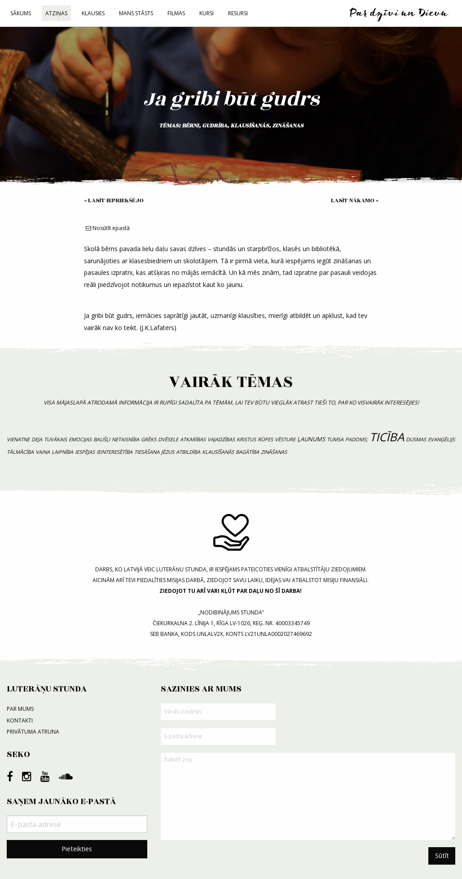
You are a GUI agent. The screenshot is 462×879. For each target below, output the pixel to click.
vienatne (18, 439)
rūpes (265, 439)
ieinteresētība (114, 451)
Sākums (20, 13)
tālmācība (20, 451)
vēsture (285, 439)
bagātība (247, 451)
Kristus (246, 439)
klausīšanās (249, 125)
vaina (42, 451)
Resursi (238, 13)
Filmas (176, 13)
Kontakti (20, 720)
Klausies (93, 13)
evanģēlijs (441, 439)
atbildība (188, 451)
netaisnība (125, 439)
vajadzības (221, 439)
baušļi (101, 439)
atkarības (193, 439)
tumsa (335, 439)
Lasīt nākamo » (354, 200)
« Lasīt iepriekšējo (114, 200)
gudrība (214, 125)
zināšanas (288, 125)
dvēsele (168, 439)
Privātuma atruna (33, 731)
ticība (387, 437)
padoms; (356, 439)
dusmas (416, 439)
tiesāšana (146, 451)
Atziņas (56, 13)
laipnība (62, 451)
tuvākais (55, 439)
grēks (148, 439)
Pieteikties (77, 848)
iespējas (85, 451)
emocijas (80, 439)
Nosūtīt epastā (108, 228)
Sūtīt (442, 855)
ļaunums (311, 439)
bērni (190, 125)
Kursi (206, 13)
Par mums (20, 709)
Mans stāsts (136, 13)
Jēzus (167, 451)
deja (36, 439)
